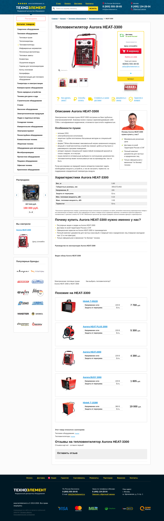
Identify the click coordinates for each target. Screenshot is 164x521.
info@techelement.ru (110, 9)
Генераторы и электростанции (30, 83)
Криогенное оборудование (28, 170)
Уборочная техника (25, 144)
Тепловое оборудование (27, 33)
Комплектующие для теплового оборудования (31, 78)
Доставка (78, 3)
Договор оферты (26, 512)
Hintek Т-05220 (90, 301)
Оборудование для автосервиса (30, 148)
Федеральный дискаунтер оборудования (30, 491)
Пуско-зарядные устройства (29, 92)
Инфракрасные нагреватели (30, 48)
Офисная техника (24, 165)
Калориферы (24, 73)
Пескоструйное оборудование (30, 135)
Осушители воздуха (27, 63)
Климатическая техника (27, 139)
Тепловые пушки (25, 37)
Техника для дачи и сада (27, 96)
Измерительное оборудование (30, 126)
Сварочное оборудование (28, 29)
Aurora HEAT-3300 (23, 229)
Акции (53, 478)
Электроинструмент (25, 131)
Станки (20, 105)
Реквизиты (94, 478)
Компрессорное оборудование (30, 88)
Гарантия (65, 478)
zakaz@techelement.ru (130, 67)
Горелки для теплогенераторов (31, 66)
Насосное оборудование (27, 109)
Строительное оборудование (29, 101)
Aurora (77, 433)
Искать (93, 9)
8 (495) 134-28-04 (140, 6)
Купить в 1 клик (131, 57)
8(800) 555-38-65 (131, 64)
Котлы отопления (26, 70)
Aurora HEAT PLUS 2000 (95, 326)
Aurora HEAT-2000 (92, 352)
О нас (58, 3)
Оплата (67, 3)
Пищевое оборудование (27, 161)
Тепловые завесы (26, 55)
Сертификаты (79, 478)
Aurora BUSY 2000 (92, 377)
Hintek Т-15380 (90, 402)
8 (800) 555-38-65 (112, 6)
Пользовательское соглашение (24, 514)
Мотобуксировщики (25, 152)
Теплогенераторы (26, 41)
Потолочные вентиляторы (29, 52)
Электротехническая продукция (30, 114)
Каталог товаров (25, 24)
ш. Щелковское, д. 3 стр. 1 (133, 494)
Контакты (90, 3)
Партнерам (107, 478)
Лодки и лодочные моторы (28, 118)
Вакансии (121, 478)
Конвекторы (24, 59)
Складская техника (25, 122)
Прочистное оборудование (28, 157)
